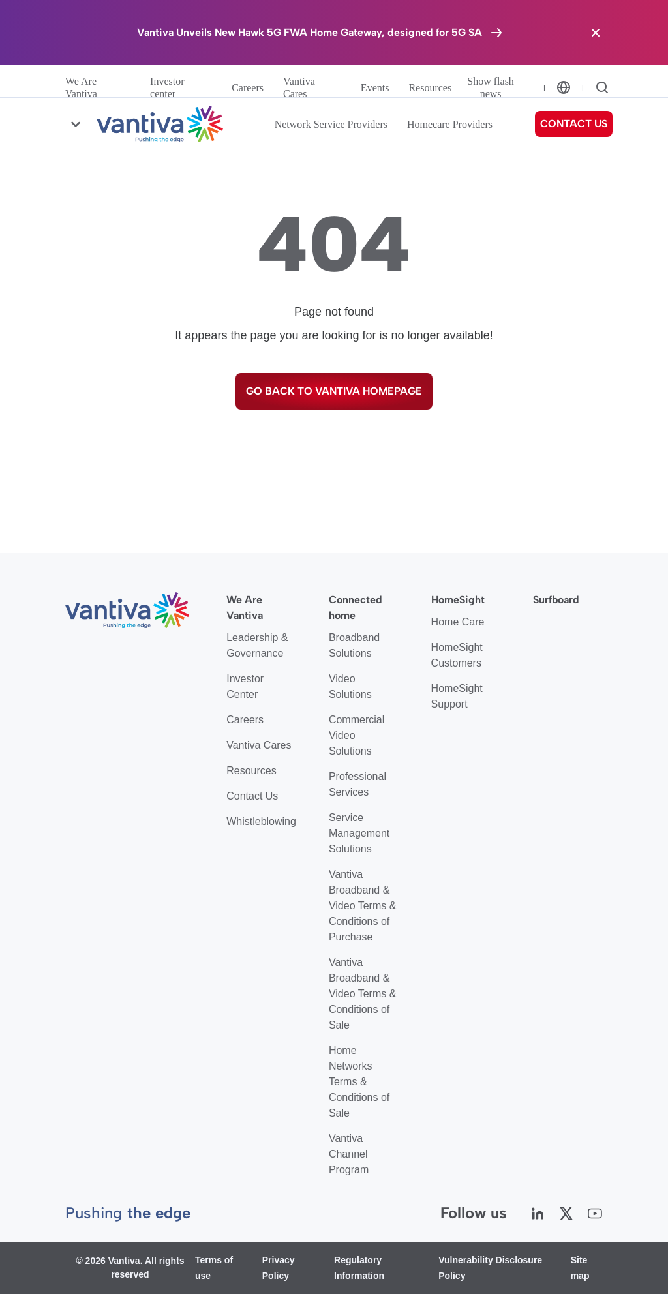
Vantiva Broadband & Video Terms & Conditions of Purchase (362, 905)
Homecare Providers (450, 124)
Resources (429, 87)
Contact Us (252, 796)
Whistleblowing (261, 821)
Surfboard (556, 600)
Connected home (355, 608)
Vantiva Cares (299, 87)
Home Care (458, 621)
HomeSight (458, 600)
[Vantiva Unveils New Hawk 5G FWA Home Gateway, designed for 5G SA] (320, 32)
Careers (248, 87)
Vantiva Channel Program (349, 1154)
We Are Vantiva (81, 87)
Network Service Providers (331, 124)
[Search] (602, 87)
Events (375, 87)
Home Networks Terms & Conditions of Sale (359, 1082)
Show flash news (490, 87)
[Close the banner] (595, 32)
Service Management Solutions (359, 833)
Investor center (167, 87)
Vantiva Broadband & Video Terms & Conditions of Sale (362, 994)
